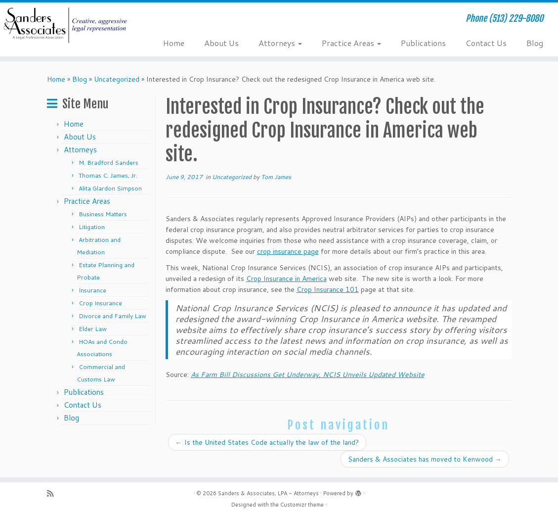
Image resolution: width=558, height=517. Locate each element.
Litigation (92, 227)
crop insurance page (288, 251)
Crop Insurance (100, 303)
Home (173, 42)
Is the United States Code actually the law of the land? (267, 442)
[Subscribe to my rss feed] (53, 493)
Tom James (276, 177)
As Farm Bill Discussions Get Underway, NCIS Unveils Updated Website (308, 374)
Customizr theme (302, 505)
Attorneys (280, 42)
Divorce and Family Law (112, 316)
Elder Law (93, 329)
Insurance (92, 290)
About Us (221, 42)
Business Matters (103, 214)
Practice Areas (351, 42)
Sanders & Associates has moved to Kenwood (425, 459)
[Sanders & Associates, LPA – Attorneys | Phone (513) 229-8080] (65, 25)
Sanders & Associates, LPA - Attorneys (268, 493)
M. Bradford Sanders (108, 162)
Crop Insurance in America (286, 278)
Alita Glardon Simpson (110, 188)
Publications (423, 42)
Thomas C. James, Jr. (108, 175)
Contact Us (486, 42)
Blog (534, 42)
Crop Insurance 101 (328, 289)
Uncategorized (116, 79)
